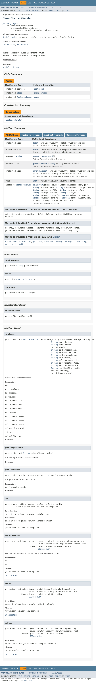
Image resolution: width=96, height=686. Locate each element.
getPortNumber (40, 164)
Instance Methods (31, 135)
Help (53, 3)
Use (29, 3)
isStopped (39, 89)
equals (16, 242)
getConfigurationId (43, 156)
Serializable (9, 37)
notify (59, 242)
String (20, 93)
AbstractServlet (14, 120)
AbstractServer (24, 97)
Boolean (66, 198)
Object (56, 237)
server (37, 97)
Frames (32, 7)
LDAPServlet (23, 45)
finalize (26, 242)
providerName (40, 93)
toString (81, 242)
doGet (35, 143)
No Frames (42, 7)
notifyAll (70, 242)
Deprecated (43, 3)
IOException (44, 549)
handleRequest (40, 171)
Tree (35, 3)
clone (8, 242)
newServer (38, 185)
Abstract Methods (53, 135)
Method (35, 11)
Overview (5, 3)
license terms (27, 680)
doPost (36, 149)
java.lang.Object (10, 23)
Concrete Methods (75, 135)
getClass (37, 242)
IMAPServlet (9, 45)
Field (20, 11)
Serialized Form (11, 67)
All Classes (57, 7)
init (35, 181)
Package (14, 3)
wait (7, 244)
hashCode (48, 242)
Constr (27, 11)
